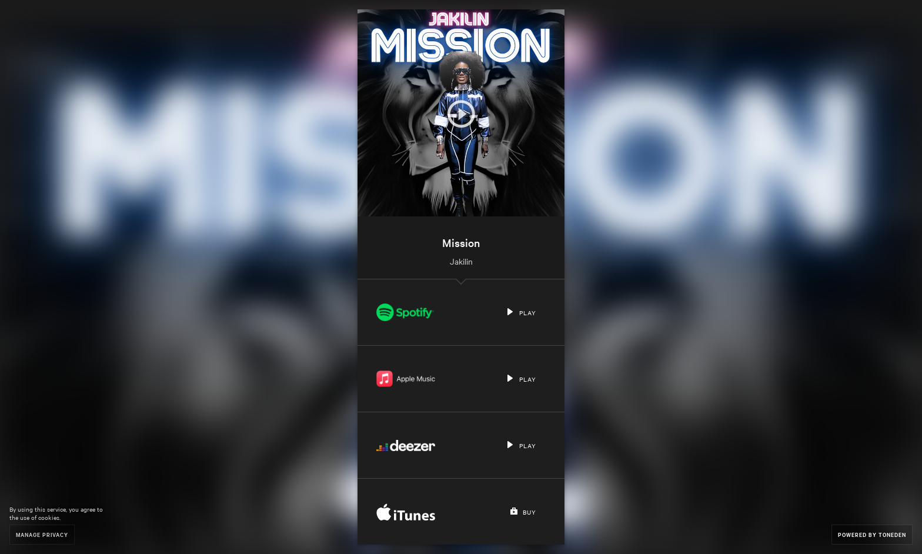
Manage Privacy (42, 534)
